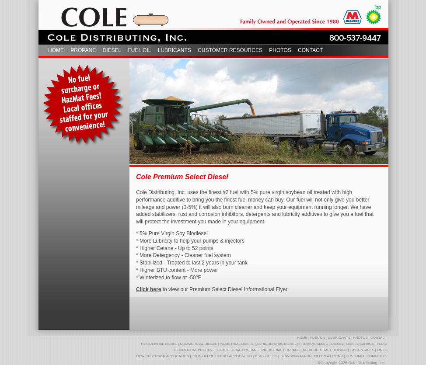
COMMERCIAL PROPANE (238, 350)
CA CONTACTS (361, 350)
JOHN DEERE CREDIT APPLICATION (222, 356)
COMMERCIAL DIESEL (198, 344)
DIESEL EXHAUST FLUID (366, 344)
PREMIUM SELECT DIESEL (321, 344)
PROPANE (83, 50)
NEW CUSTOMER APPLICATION (162, 356)
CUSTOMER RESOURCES (230, 50)
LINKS (382, 350)
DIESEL (111, 50)
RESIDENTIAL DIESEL (159, 344)
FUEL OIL (139, 50)
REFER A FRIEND (328, 356)
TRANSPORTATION (295, 356)
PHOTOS (280, 50)
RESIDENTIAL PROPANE (194, 350)
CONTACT (310, 50)
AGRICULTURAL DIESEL (276, 344)
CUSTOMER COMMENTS (366, 356)
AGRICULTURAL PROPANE (325, 350)
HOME (56, 50)
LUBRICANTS (174, 50)
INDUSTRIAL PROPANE (281, 350)
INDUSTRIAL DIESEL (237, 344)
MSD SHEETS (266, 356)
